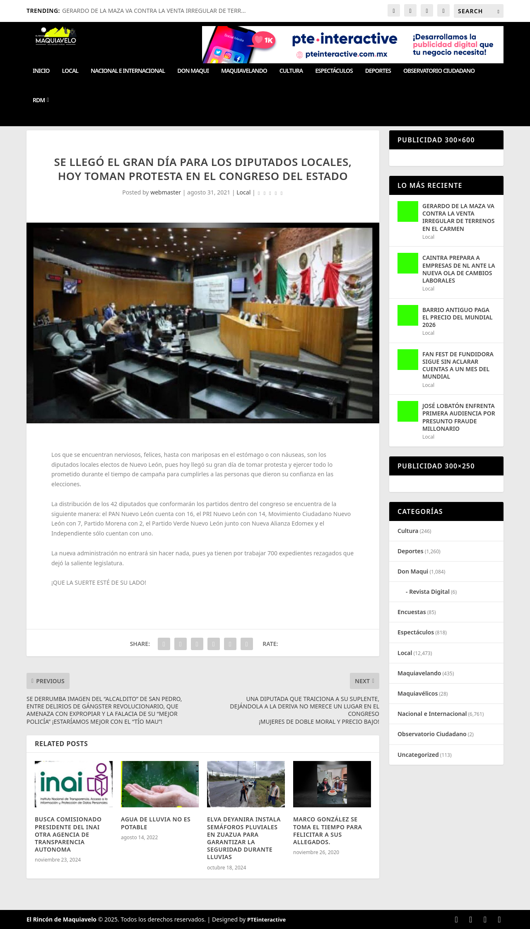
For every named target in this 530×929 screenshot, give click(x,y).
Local (70, 70)
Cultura (291, 70)
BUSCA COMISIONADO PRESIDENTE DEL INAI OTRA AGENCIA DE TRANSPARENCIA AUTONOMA (68, 834)
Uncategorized (418, 755)
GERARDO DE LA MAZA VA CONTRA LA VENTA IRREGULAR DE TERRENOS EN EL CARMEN (458, 217)
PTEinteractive (266, 919)
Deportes (378, 70)
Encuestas (412, 612)
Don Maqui (193, 70)
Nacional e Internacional (128, 70)
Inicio (41, 70)
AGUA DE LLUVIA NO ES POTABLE (155, 823)
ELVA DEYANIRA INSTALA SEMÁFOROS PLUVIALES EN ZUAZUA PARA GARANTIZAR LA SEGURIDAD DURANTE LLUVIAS (244, 838)
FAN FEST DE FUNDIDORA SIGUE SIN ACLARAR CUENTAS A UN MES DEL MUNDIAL (458, 365)
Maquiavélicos (418, 693)
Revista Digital (429, 591)
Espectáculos (333, 70)
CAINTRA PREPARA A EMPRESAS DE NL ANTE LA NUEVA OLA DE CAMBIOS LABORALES (458, 269)
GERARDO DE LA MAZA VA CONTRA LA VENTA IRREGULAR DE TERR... (154, 10)
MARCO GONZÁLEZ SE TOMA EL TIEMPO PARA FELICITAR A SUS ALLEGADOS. (327, 830)
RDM (39, 100)
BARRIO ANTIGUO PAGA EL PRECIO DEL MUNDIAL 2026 (457, 317)
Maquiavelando (244, 70)
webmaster (165, 192)
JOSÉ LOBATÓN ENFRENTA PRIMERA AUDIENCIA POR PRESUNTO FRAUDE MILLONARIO (458, 417)
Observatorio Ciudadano (439, 70)
